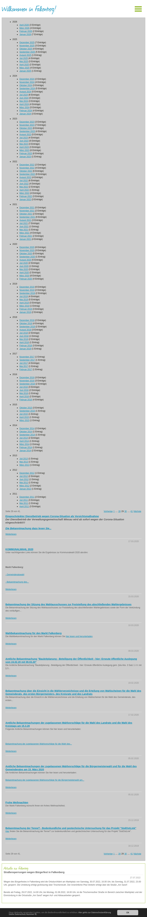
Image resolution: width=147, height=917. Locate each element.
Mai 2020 (23, 269)
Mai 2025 (23, 61)
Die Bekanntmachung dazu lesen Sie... (28, 528)
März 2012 (24, 485)
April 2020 (24, 272)
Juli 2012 (23, 476)
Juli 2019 (23, 296)
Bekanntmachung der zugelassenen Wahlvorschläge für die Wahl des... (38, 744)
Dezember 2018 (26, 320)
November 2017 (26, 357)
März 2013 (24, 465)
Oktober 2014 (25, 431)
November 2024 (26, 82)
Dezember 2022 (26, 164)
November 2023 (26, 125)
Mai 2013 (23, 462)
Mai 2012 (23, 482)
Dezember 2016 (26, 377)
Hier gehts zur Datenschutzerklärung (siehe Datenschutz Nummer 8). (53, 913)
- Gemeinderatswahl (14, 574)
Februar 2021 (25, 236)
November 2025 (26, 45)
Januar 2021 (25, 239)
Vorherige (108, 511)
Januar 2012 (25, 489)
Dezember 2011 (26, 497)
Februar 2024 (25, 110)
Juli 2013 (23, 458)
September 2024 (27, 88)
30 (125, 511)
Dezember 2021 (26, 207)
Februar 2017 (25, 369)
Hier (7, 831)
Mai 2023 (23, 144)
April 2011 (24, 506)
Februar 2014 (25, 447)
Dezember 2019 (26, 287)
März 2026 (24, 28)
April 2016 (24, 396)
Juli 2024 (23, 95)
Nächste (137, 511)
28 (119, 511)
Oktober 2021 (25, 214)
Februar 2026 (25, 31)
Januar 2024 (25, 114)
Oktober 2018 (25, 323)
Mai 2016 (23, 393)
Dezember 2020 (26, 247)
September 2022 (27, 174)
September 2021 (27, 217)
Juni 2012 (24, 479)
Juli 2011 (23, 500)
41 (132, 511)
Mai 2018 (23, 339)
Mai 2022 (23, 187)
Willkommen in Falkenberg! (29, 8)
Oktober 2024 (25, 85)
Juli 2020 (23, 263)
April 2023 (24, 147)
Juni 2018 (24, 336)
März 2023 (24, 150)
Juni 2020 (24, 266)
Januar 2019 (25, 312)
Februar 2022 (25, 196)
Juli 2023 (23, 137)
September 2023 (27, 131)
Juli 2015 (23, 414)
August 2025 (25, 55)
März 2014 (24, 444)
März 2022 (24, 193)
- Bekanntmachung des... (17, 582)
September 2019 (27, 293)
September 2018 (27, 326)
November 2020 (26, 250)
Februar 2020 (25, 279)
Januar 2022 (25, 199)
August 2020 (25, 260)
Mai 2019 (23, 299)
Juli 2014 (23, 438)
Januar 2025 (25, 71)
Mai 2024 (23, 101)
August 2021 (25, 220)
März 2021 (24, 233)
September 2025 (27, 52)
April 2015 (24, 417)
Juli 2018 (23, 333)
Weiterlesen (10, 534)
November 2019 (26, 290)
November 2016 (26, 380)
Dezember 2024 (26, 79)
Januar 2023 (25, 156)
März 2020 (24, 275)
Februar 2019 (25, 309)
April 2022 (24, 190)
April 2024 (24, 104)
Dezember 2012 (26, 473)
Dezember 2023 (26, 122)
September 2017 (27, 360)
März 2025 (24, 68)
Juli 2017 (23, 363)
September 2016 (27, 384)
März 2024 (24, 107)
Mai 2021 (23, 229)
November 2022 (26, 168)
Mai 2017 (23, 366)
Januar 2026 (25, 34)
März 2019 (24, 306)
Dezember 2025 (26, 42)
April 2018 (24, 342)
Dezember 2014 (26, 428)
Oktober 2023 (25, 128)
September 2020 (27, 257)
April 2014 (24, 441)
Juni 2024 (24, 98)
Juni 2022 (24, 183)
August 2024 (25, 91)
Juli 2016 (23, 387)
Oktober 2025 (25, 49)
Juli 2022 (23, 180)
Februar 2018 (25, 345)
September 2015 (27, 411)
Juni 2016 (24, 390)
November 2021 (26, 210)
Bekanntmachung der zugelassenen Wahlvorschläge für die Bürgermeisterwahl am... (44, 780)
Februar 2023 (25, 153)
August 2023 (25, 134)
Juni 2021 (24, 226)
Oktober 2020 (25, 253)
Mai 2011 (23, 503)
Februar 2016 (25, 399)
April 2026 (24, 25)
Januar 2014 (25, 450)
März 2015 (24, 420)
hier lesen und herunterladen (79, 636)
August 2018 (25, 330)
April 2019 (24, 303)
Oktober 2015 (25, 408)
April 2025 (24, 64)
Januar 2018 (25, 349)
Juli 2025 (23, 58)
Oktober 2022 (25, 171)
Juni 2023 (24, 141)
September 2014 (27, 435)
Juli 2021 (23, 223)
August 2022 (25, 177)
